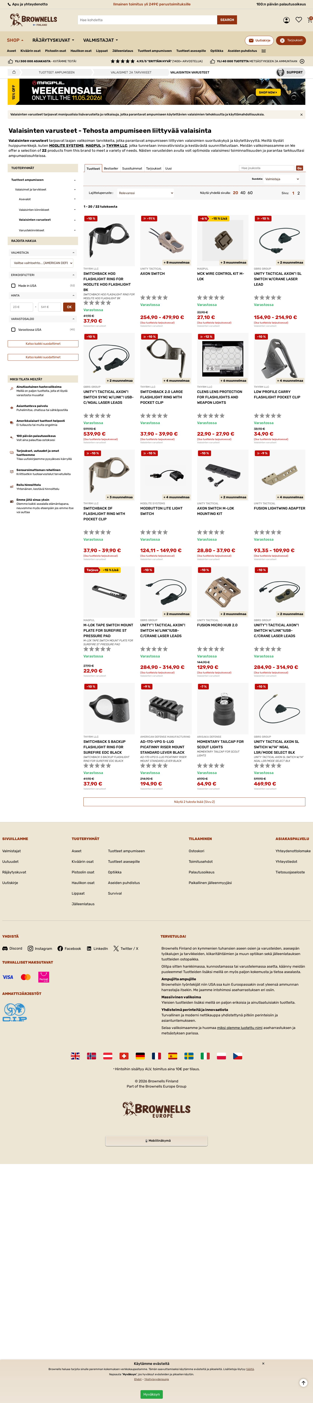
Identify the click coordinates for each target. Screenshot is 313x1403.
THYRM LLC (116, 145)
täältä (250, 1369)
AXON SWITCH (152, 273)
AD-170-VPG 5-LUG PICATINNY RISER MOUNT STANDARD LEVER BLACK (162, 747)
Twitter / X (125, 948)
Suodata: (257, 178)
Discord (12, 948)
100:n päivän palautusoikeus (281, 4)
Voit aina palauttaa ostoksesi (35, 440)
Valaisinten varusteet (94, 326)
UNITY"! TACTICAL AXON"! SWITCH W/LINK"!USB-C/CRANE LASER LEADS (162, 630)
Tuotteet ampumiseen (155, 51)
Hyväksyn (151, 1394)
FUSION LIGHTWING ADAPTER (279, 508)
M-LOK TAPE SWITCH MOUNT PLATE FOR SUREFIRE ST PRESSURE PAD (108, 630)
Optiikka (216, 51)
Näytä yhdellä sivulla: (215, 193)
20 (235, 192)
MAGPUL (93, 145)
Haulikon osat (81, 51)
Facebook (69, 948)
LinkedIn (97, 948)
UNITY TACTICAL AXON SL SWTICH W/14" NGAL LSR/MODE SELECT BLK (276, 747)
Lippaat (102, 51)
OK (69, 307)
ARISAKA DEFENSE (209, 736)
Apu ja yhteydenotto (27, 4)
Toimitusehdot (201, 861)
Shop (13, 40)
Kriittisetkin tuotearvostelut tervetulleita (43, 474)
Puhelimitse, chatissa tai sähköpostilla (42, 410)
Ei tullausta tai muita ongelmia (36, 425)
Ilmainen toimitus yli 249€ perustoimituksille (152, 4)
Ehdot (138, 1379)
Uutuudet (10, 861)
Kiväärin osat (31, 51)
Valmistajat (98, 40)
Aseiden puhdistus (242, 51)
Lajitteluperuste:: (101, 193)
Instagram (40, 948)
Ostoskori (196, 851)
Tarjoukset (294, 40)
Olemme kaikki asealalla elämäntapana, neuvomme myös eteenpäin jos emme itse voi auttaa (45, 508)
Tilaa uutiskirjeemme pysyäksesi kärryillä (44, 459)
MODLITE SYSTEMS (66, 145)
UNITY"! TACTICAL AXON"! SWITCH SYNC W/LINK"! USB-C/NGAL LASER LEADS (108, 397)
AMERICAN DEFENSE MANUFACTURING (165, 736)
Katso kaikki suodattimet (43, 344)
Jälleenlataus (122, 51)
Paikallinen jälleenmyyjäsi (210, 883)
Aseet (11, 51)
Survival (115, 893)
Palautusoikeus (201, 872)
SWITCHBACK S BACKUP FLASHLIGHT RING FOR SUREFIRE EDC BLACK (104, 747)
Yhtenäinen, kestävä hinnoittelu (37, 489)
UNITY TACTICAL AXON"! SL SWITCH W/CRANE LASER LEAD (277, 279)
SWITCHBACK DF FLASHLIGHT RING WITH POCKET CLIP (104, 513)
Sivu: (285, 193)
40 (242, 192)
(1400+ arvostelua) (170, 61)
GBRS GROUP (262, 268)
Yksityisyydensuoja (156, 1379)
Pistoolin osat (55, 51)
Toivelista (300, 20)
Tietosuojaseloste (290, 872)
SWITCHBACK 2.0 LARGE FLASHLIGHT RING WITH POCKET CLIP (161, 397)
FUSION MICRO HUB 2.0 (217, 625)
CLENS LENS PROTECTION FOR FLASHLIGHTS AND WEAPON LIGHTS (219, 397)
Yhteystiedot (286, 861)
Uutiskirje (10, 883)
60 (250, 192)
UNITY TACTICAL (151, 268)
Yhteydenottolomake (293, 851)
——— (263, 50)
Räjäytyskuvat (51, 40)
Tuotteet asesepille (191, 51)
